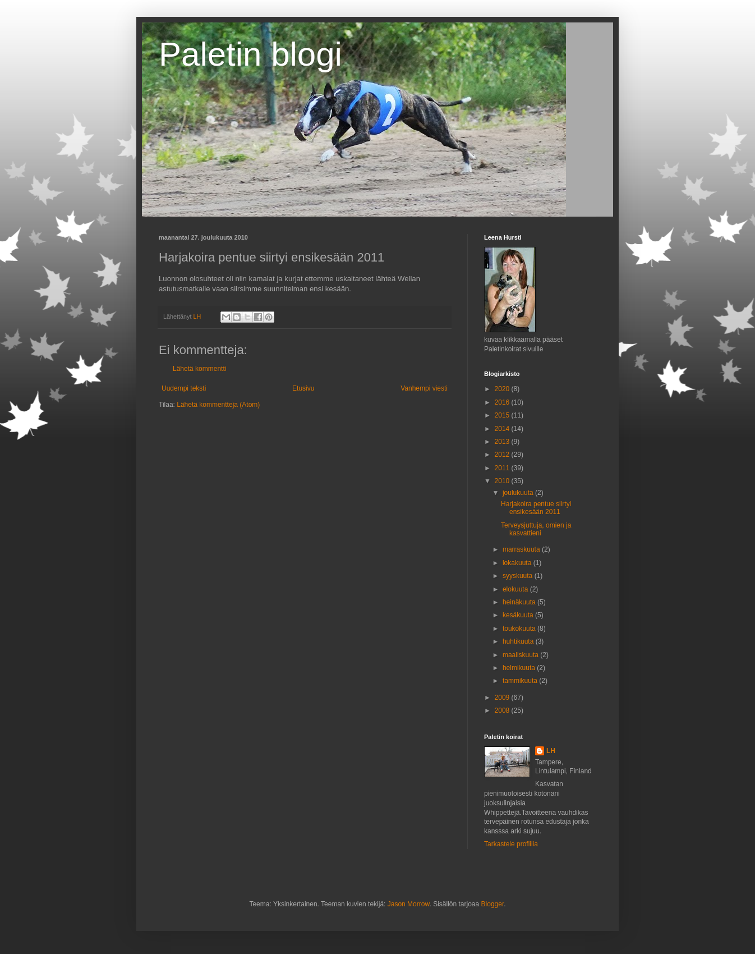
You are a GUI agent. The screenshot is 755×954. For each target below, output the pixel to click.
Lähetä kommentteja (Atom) (218, 405)
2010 (503, 481)
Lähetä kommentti (199, 369)
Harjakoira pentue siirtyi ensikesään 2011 (536, 508)
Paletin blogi (250, 54)
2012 (503, 454)
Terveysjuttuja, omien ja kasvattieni (536, 529)
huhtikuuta (519, 641)
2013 (503, 442)
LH (550, 751)
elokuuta (516, 589)
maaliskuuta (521, 655)
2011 (503, 468)
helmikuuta (520, 668)
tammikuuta (521, 681)
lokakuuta (518, 563)
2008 (503, 710)
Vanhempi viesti (424, 388)
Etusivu (303, 388)
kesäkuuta (519, 615)
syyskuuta (519, 576)
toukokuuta (520, 628)
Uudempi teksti (184, 388)
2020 (503, 389)
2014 (503, 429)
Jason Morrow (409, 904)
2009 (503, 697)
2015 (503, 415)
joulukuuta (519, 493)
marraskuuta (522, 549)
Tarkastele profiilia (511, 844)
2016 (503, 402)
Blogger (492, 904)
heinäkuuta (520, 602)
